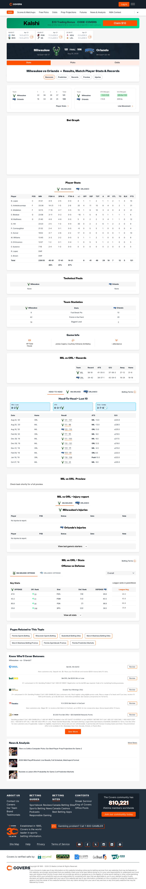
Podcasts (34, 811)
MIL (81, 372)
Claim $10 (120, 23)
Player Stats (61, 106)
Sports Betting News (41, 808)
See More (73, 731)
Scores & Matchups (26, 12)
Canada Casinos (61, 808)
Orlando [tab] (82, 189)
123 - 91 (68, 448)
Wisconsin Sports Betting (46, 636)
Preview (86, 77)
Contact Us (13, 801)
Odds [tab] (117, 62)
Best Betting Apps (62, 811)
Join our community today (118, 814)
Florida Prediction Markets (83, 643)
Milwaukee (42, 50)
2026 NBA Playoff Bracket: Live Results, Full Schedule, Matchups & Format (49, 760)
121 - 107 (68, 420)
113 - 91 (68, 462)
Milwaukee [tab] (64, 189)
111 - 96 (68, 425)
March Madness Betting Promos (25, 643)
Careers (11, 804)
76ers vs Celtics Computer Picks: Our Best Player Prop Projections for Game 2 (50, 748)
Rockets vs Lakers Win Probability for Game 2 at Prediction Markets (46, 772)
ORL (82, 378)
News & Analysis (98, 12)
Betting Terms (129, 392)
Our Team (12, 808)
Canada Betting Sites (63, 805)
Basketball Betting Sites (71, 636)
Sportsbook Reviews (41, 805)
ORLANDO (82, 503)
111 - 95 (68, 434)
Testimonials (13, 814)
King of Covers (83, 804)
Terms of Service (60, 844)
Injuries (98, 77)
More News (132, 743)
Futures (83, 12)
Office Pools (81, 808)
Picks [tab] (72, 62)
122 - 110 (68, 429)
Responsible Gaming (40, 815)
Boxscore (49, 77)
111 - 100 (68, 439)
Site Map (14, 844)
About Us (13, 795)
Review (132, 667)
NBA (10, 12)
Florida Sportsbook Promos (55, 643)
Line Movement (124, 106)
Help (28, 844)
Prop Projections (68, 12)
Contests (82, 795)
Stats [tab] (28, 62)
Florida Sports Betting (21, 636)
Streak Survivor (83, 801)
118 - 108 (68, 457)
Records (74, 77)
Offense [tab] (23, 573)
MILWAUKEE (64, 503)
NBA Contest (115, 12)
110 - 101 (68, 443)
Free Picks (44, 12)
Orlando (102, 50)
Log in (124, 4)
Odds (54, 12)
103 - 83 (68, 453)
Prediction (62, 77)
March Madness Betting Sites (98, 636)
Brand (10, 811)
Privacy (41, 844)
